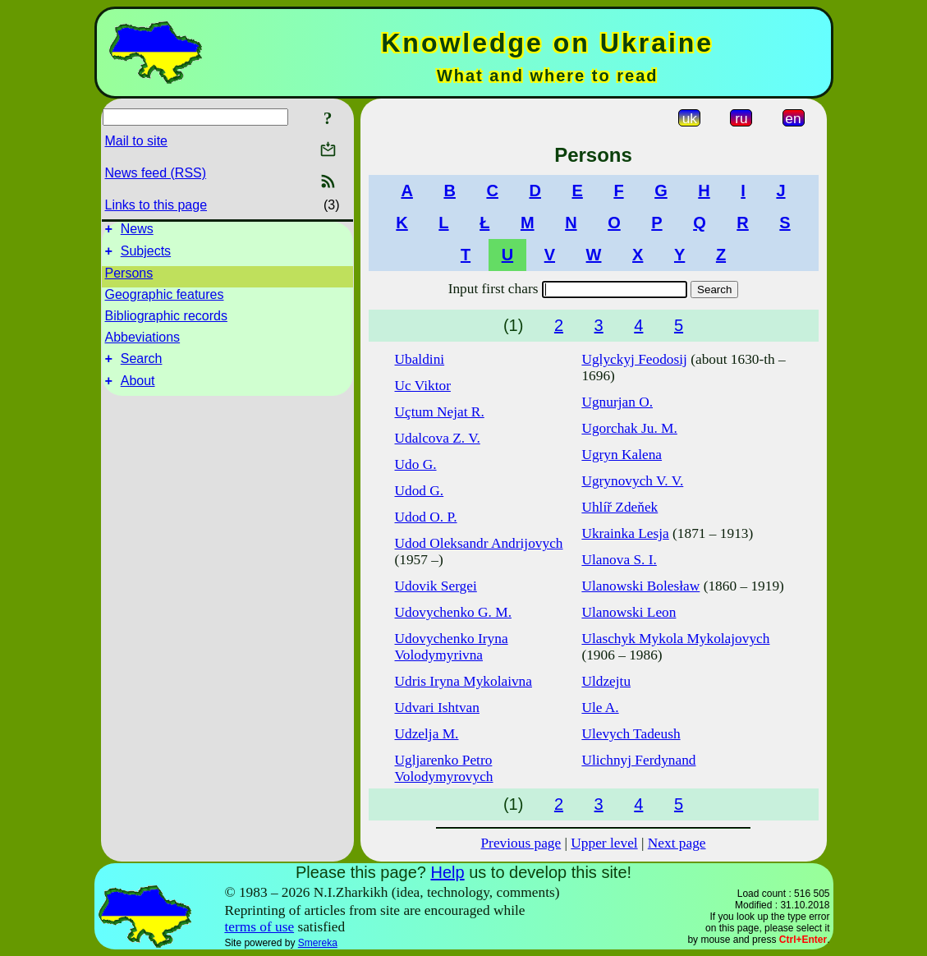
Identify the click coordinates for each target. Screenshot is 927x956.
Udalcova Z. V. (437, 438)
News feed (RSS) (156, 173)
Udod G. (419, 491)
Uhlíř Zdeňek (619, 507)
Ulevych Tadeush (630, 734)
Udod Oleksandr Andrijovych (479, 543)
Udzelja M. (427, 734)
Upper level (604, 843)
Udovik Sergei (436, 586)
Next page (677, 843)
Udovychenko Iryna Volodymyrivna (451, 647)
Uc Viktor (423, 385)
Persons (129, 278)
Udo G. (416, 464)
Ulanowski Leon (628, 612)
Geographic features (164, 299)
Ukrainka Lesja (624, 533)
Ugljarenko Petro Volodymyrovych (444, 768)
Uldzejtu (606, 681)
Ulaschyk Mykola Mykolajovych (675, 638)
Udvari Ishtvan (437, 707)
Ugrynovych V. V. (632, 481)
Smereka (317, 943)
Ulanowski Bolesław (640, 586)
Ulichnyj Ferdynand (638, 760)
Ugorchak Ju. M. (629, 428)
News (137, 231)
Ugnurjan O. (617, 402)
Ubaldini (420, 359)
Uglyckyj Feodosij (634, 359)
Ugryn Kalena (621, 454)
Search (142, 366)
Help (447, 872)
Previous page (520, 843)
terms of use (259, 927)
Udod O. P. (426, 517)
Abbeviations (143, 342)
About (138, 391)
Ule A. (599, 707)
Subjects (146, 256)
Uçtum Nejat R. (439, 412)
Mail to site (136, 141)
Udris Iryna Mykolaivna (463, 681)
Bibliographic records (166, 321)
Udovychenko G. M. (453, 612)
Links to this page (156, 205)
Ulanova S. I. (618, 560)
